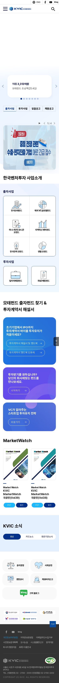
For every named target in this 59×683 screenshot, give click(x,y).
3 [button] (27, 99)
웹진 (21, 505)
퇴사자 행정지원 (9, 647)
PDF (9, 505)
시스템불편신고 (37, 642)
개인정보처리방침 (10, 637)
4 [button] (29, 99)
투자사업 (23, 108)
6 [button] (35, 99)
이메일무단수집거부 (44, 637)
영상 (12, 536)
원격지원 (49, 642)
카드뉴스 (29, 536)
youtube (50, 2)
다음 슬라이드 (54, 123)
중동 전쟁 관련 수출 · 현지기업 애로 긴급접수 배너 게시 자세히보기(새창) (29, 147)
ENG (38, 2)
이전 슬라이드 (44, 123)
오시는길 (24, 642)
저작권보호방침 (26, 637)
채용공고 (49, 108)
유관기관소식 (47, 536)
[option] (29, 42)
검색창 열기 (53, 9)
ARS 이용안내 (25, 647)
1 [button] (21, 99)
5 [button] (32, 99)
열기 (56, 342)
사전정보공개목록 (10, 642)
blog (56, 2)
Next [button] (56, 86)
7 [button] (38, 99)
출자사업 (9, 108)
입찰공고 (36, 108)
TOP (53, 624)
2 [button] (24, 99)
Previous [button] (3, 86)
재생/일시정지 (39, 123)
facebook (45, 2)
